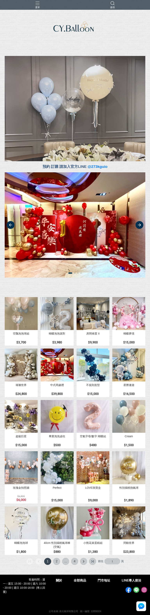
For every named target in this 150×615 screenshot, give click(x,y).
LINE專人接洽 (131, 580)
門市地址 (104, 580)
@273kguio (97, 167)
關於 (59, 580)
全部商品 (80, 580)
